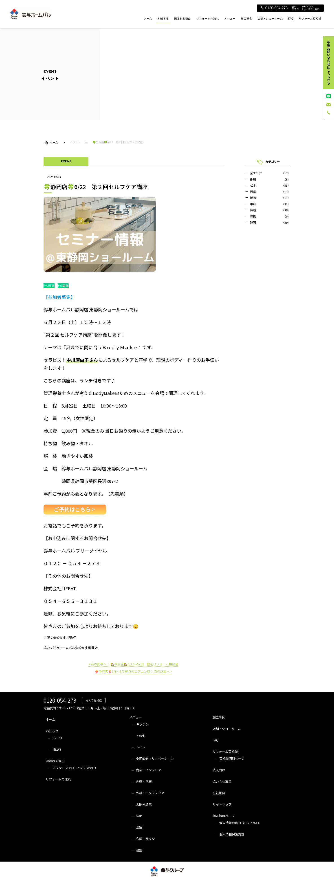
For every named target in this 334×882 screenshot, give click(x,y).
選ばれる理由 (182, 18)
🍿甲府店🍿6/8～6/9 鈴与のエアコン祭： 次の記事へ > (133, 671)
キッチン (142, 724)
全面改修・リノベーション (155, 758)
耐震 (139, 850)
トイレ (140, 747)
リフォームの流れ (207, 18)
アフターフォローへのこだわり (74, 767)
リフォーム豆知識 (310, 18)
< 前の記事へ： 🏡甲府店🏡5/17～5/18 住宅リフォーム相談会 (133, 664)
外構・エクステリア (150, 793)
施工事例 (246, 18)
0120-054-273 (274, 8)
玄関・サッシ (145, 838)
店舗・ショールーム (270, 18)
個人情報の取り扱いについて (239, 822)
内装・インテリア (148, 770)
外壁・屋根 (144, 781)
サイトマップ (222, 804)
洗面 (139, 816)
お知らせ (163, 18)
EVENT (58, 738)
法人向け (219, 770)
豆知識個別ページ (231, 758)
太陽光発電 (144, 804)
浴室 (139, 827)
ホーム (148, 18)
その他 (140, 735)
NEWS (57, 749)
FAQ (290, 18)
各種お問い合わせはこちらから (328, 63)
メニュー (229, 18)
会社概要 (219, 793)
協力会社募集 (222, 781)
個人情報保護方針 (231, 834)
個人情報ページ (224, 816)
